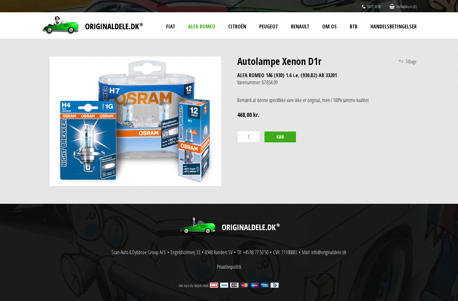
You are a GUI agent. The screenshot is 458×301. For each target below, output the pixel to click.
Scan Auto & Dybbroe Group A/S (139, 252)
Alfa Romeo (201, 26)
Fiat (170, 26)
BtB (353, 26)
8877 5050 (371, 6)
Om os (329, 26)
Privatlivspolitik (229, 266)
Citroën (237, 26)
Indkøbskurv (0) (403, 6)
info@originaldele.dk (328, 252)
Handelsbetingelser (393, 26)
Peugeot (268, 26)
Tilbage (411, 61)
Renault (300, 26)
